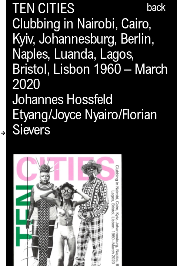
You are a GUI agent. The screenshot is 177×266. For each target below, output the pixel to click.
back (156, 8)
